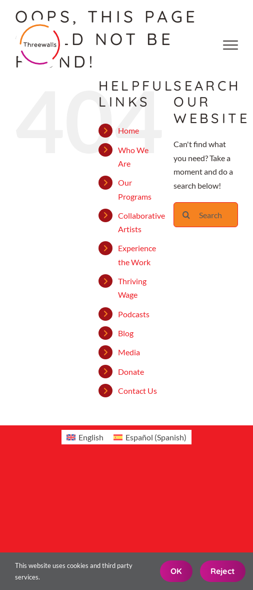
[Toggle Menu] (230, 45)
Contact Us (137, 390)
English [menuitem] (91, 437)
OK (176, 571)
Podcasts (134, 314)
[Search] (186, 214)
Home (128, 130)
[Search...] (206, 214)
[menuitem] (85, 437)
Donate (131, 371)
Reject (222, 571)
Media (129, 352)
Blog (126, 333)
